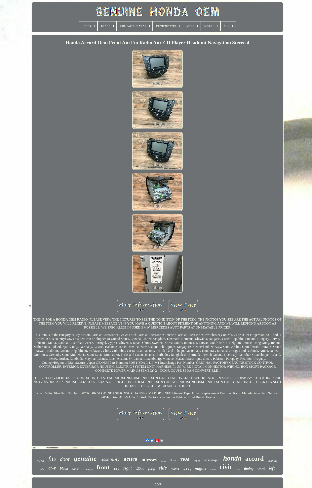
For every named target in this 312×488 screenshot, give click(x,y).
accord (254, 458)
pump (151, 469)
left (272, 468)
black (64, 468)
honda (232, 458)
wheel (261, 469)
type (238, 469)
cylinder (272, 460)
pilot (42, 469)
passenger (211, 460)
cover (41, 460)
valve (197, 460)
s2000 (140, 469)
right (127, 468)
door (65, 459)
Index (157, 484)
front (103, 467)
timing (249, 469)
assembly (109, 459)
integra (89, 469)
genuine (85, 458)
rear (185, 459)
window (77, 469)
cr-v (52, 468)
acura (131, 459)
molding (187, 469)
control (175, 469)
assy (116, 469)
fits (52, 458)
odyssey (149, 459)
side (163, 468)
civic (226, 467)
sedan (163, 461)
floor (173, 460)
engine (200, 468)
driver (213, 469)
